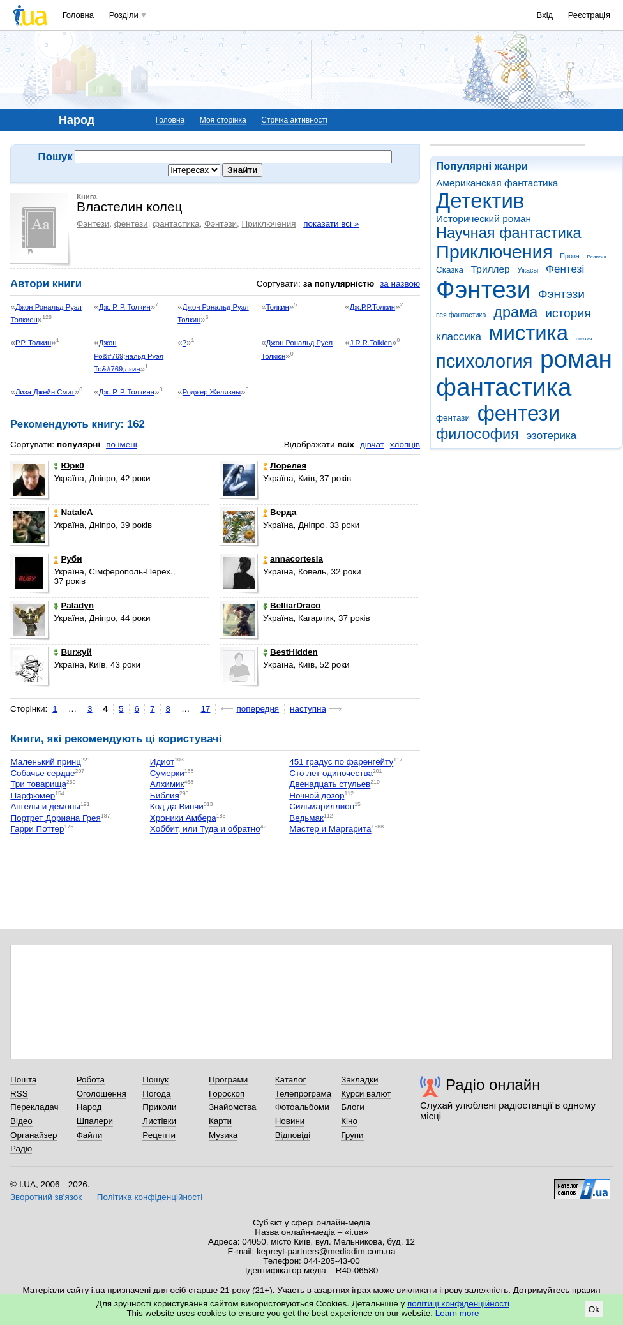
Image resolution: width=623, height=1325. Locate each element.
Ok (594, 1309)
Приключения (494, 252)
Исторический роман (483, 218)
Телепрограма (303, 1093)
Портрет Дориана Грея (55, 818)
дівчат (372, 444)
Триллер (490, 269)
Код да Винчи (177, 807)
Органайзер (33, 1135)
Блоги (352, 1107)
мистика (528, 333)
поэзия (584, 338)
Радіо (21, 1148)
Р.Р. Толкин (33, 343)
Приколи (159, 1107)
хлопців (405, 444)
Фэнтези (483, 289)
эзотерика (552, 436)
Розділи (124, 15)
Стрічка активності (294, 120)
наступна (308, 709)
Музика (223, 1135)
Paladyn (74, 605)
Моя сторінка (223, 120)
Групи (352, 1135)
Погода (156, 1093)
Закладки (359, 1079)
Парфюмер (32, 795)
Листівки (159, 1121)
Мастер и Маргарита (330, 829)
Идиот (162, 762)
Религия (596, 257)
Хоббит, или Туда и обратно (205, 829)
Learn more (457, 1313)
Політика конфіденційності (149, 1197)
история (567, 313)
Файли (90, 1135)
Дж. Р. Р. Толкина (126, 392)
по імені (121, 444)
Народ (89, 1107)
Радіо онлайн (493, 1084)
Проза (569, 256)
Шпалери (95, 1121)
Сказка (449, 269)
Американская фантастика (497, 182)
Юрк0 (69, 465)
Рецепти (159, 1135)
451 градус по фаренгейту (341, 762)
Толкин (277, 307)
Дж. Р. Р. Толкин (125, 307)
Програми (228, 1079)
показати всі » (331, 223)
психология (484, 361)
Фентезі (565, 269)
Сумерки (167, 773)
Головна (78, 15)
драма (515, 312)
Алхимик (167, 785)
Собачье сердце (42, 773)
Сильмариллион (321, 807)
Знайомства (233, 1107)
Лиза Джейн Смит (45, 392)
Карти (220, 1121)
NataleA (73, 512)
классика (458, 337)
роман (576, 359)
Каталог (290, 1079)
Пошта (23, 1079)
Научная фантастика (509, 233)
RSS (19, 1093)
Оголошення (101, 1093)
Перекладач (34, 1107)
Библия (164, 795)
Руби (68, 559)
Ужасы (527, 270)
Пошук (155, 1079)
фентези (518, 413)
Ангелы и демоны (45, 807)
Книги (25, 739)
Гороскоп (226, 1093)
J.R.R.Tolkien (371, 343)
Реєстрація (589, 15)
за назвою (400, 283)
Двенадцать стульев (329, 785)
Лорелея (284, 465)
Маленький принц (45, 762)
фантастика (503, 387)
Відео (21, 1121)
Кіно (349, 1121)
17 (205, 709)
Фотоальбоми (302, 1107)
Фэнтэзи (561, 294)
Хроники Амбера (183, 818)
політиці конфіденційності (458, 1303)
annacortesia (293, 559)
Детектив (480, 201)
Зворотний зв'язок (46, 1197)
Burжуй (72, 652)
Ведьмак (306, 818)
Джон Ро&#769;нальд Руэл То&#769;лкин (128, 356)
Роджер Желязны (212, 392)
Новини (290, 1121)
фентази (453, 418)
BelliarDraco (291, 605)
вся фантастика (461, 314)
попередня (257, 709)
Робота (91, 1079)
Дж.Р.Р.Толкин (372, 307)
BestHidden (290, 652)
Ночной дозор (316, 795)
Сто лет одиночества (331, 773)
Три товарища (38, 785)
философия (477, 434)
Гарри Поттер (37, 829)
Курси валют (366, 1093)
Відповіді (293, 1135)
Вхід (545, 15)
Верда (279, 512)
